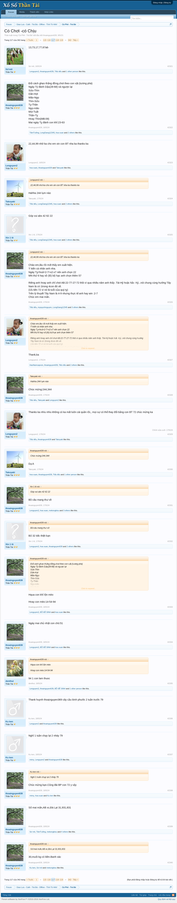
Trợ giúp (142, 895)
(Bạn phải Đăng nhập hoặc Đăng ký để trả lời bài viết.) (150, 880)
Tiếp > (75, 40)
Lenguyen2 (34, 71)
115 (44, 40)
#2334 (170, 642)
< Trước (30, 40)
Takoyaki (60, 168)
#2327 (170, 360)
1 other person (72, 71)
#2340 (170, 862)
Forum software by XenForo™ (26, 899)
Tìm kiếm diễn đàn (12, 16)
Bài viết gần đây (29, 16)
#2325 (170, 235)
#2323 (170, 163)
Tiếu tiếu (58, 71)
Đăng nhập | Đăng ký (162, 3)
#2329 (170, 434)
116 (48, 40)
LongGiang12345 (47, 133)
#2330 (170, 469)
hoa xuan (60, 133)
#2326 (170, 302)
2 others (71, 133)
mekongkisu (54, 510)
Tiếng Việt (7, 895)
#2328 (170, 395)
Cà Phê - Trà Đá (25, 35)
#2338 (170, 790)
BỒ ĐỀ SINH (45, 612)
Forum (11, 12)
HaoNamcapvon (36, 365)
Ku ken (9, 721)
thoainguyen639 (50, 35)
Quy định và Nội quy (166, 899)
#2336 (170, 718)
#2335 (170, 683)
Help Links (48, 12)
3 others (75, 307)
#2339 (170, 826)
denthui (10, 681)
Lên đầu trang (164, 895)
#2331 (170, 505)
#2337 (170, 754)
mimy (32, 760)
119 (61, 40)
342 (69, 40)
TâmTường (34, 133)
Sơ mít (9, 69)
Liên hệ (134, 895)
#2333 (170, 607)
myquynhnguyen (45, 307)
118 (57, 40)
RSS (173, 895)
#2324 (170, 198)
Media (22, 12)
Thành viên (34, 12)
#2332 (170, 541)
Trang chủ (152, 895)
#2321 (170, 66)
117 (53, 40)
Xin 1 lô (9, 237)
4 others (64, 832)
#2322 (170, 127)
